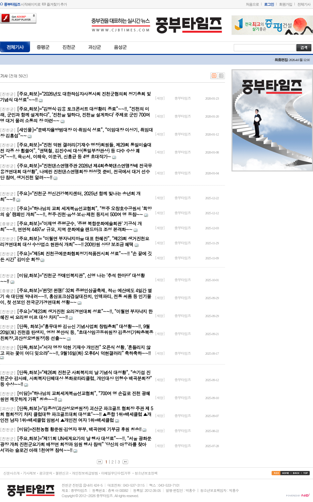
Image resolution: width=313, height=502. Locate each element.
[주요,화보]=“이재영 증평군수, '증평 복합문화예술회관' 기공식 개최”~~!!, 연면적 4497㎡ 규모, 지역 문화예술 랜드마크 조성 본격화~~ (71, 226)
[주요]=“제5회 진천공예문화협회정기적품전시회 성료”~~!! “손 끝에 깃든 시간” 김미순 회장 (76, 256)
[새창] (160, 98)
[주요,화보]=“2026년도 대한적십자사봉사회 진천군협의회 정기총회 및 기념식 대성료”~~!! (75, 96)
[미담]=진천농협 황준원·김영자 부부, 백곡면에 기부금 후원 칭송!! (79, 429)
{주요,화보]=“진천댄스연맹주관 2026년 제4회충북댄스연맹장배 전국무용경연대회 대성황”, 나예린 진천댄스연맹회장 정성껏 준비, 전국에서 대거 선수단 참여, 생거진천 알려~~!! (76, 171)
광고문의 (45, 473)
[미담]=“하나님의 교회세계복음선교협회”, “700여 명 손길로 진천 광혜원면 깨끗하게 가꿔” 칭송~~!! (75, 396)
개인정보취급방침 (85, 473)
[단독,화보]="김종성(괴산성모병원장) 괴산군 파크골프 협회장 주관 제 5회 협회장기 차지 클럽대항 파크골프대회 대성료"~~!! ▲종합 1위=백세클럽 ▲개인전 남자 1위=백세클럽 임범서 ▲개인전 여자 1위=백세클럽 (76, 414)
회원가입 (285, 4)
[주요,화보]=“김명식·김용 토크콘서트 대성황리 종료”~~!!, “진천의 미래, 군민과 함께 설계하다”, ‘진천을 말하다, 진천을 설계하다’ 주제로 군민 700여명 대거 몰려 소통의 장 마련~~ (75, 114)
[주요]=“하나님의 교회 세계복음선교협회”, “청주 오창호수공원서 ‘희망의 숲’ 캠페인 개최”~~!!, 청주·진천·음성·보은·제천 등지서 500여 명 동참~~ (75, 211)
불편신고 (61, 473)
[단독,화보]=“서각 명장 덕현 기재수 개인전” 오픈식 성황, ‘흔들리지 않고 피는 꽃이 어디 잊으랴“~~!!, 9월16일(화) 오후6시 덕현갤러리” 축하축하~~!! (75, 350)
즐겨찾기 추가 (57, 4)
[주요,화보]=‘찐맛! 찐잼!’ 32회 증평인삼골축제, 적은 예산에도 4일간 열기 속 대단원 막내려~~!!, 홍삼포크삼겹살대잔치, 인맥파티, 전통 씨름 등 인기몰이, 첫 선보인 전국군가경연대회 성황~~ (76, 296)
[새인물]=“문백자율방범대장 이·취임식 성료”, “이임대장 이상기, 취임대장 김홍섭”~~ (76, 132)
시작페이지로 (22, 4)
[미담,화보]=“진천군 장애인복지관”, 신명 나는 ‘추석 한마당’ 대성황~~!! (72, 278)
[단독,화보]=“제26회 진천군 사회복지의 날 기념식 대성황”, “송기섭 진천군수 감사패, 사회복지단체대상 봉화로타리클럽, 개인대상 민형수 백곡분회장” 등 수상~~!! (76, 378)
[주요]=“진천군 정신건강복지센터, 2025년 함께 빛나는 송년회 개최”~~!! (70, 196)
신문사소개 (11, 473)
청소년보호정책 (146, 473)
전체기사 (303, 4)
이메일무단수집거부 (115, 473)
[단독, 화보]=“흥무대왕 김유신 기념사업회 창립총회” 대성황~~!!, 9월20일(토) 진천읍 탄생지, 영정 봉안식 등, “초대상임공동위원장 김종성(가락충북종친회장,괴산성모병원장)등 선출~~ (76, 332)
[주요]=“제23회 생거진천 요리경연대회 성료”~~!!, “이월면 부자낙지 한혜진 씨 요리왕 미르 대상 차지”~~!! (76, 314)
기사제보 (29, 473)
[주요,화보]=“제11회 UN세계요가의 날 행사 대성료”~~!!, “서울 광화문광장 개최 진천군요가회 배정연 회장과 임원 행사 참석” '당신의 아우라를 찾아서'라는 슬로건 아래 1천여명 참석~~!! (75, 444)
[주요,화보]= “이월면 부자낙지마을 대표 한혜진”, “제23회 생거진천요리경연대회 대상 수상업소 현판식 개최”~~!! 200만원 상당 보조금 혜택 (74, 241)
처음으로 (252, 4)
